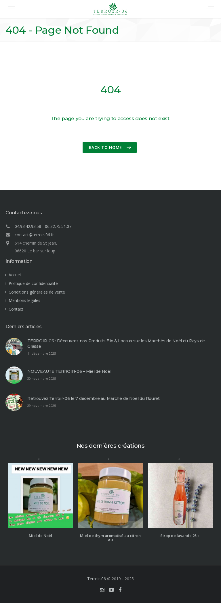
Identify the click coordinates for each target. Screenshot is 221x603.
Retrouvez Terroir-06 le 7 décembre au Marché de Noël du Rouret (93, 398)
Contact (16, 309)
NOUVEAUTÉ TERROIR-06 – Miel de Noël (69, 371)
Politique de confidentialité (33, 283)
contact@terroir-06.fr (34, 234)
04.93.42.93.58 (28, 226)
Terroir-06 (96, 578)
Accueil (15, 274)
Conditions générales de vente (37, 292)
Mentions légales (24, 300)
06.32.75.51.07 (58, 226)
